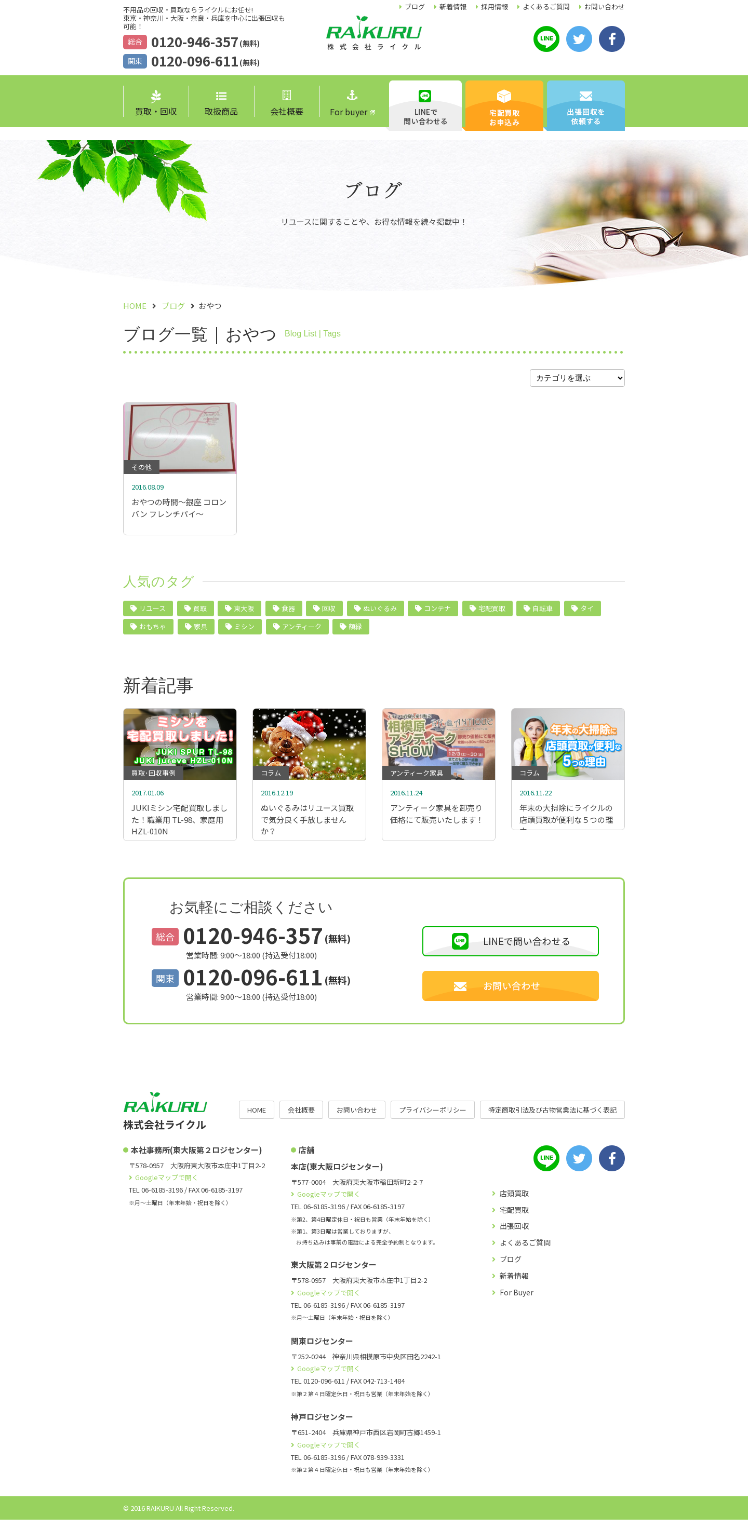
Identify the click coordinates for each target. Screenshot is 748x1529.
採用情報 (494, 6)
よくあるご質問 (546, 6)
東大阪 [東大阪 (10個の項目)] (244, 613)
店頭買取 (514, 1202)
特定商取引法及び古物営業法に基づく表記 (552, 1119)
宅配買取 (514, 1219)
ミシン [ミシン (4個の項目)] (244, 631)
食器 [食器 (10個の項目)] (288, 613)
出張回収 (514, 1235)
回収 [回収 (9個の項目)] (329, 613)
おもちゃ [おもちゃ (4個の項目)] (152, 631)
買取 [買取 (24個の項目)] (200, 613)
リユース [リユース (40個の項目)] (152, 613)
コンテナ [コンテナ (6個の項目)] (437, 613)
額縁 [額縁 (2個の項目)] (355, 631)
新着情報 (452, 6)
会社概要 (286, 103)
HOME (256, 1119)
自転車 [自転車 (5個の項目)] (542, 613)
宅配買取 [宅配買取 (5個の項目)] (491, 613)
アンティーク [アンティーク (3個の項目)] (302, 631)
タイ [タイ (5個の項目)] (587, 613)
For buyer (348, 104)
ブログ (415, 6)
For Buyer (516, 1301)
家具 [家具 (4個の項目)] (200, 631)
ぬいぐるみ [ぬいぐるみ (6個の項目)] (380, 613)
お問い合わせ (604, 6)
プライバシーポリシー (432, 1119)
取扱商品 (221, 104)
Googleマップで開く (166, 1187)
